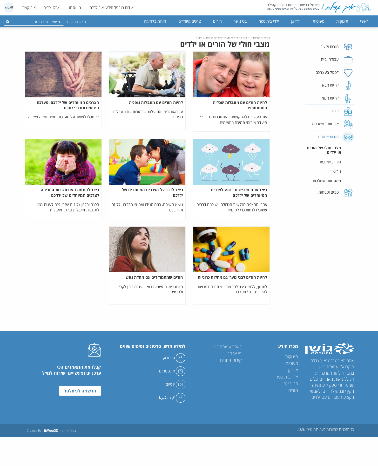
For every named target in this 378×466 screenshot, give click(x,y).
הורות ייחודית (241, 38)
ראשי (364, 21)
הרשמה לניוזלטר (80, 391)
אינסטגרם (172, 371)
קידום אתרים (231, 360)
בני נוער (240, 21)
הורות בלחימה (155, 21)
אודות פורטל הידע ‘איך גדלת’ (111, 7)
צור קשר (29, 7)
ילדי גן (296, 21)
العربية (9, 7)
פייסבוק (174, 357)
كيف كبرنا (172, 397)
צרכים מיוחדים (189, 21)
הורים (217, 21)
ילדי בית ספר (269, 21)
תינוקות (342, 21)
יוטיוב (175, 384)
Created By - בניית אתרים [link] (51, 430)
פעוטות (318, 21)
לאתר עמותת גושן (227, 347)
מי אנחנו (74, 7)
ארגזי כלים (51, 7)
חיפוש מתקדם (77, 21)
